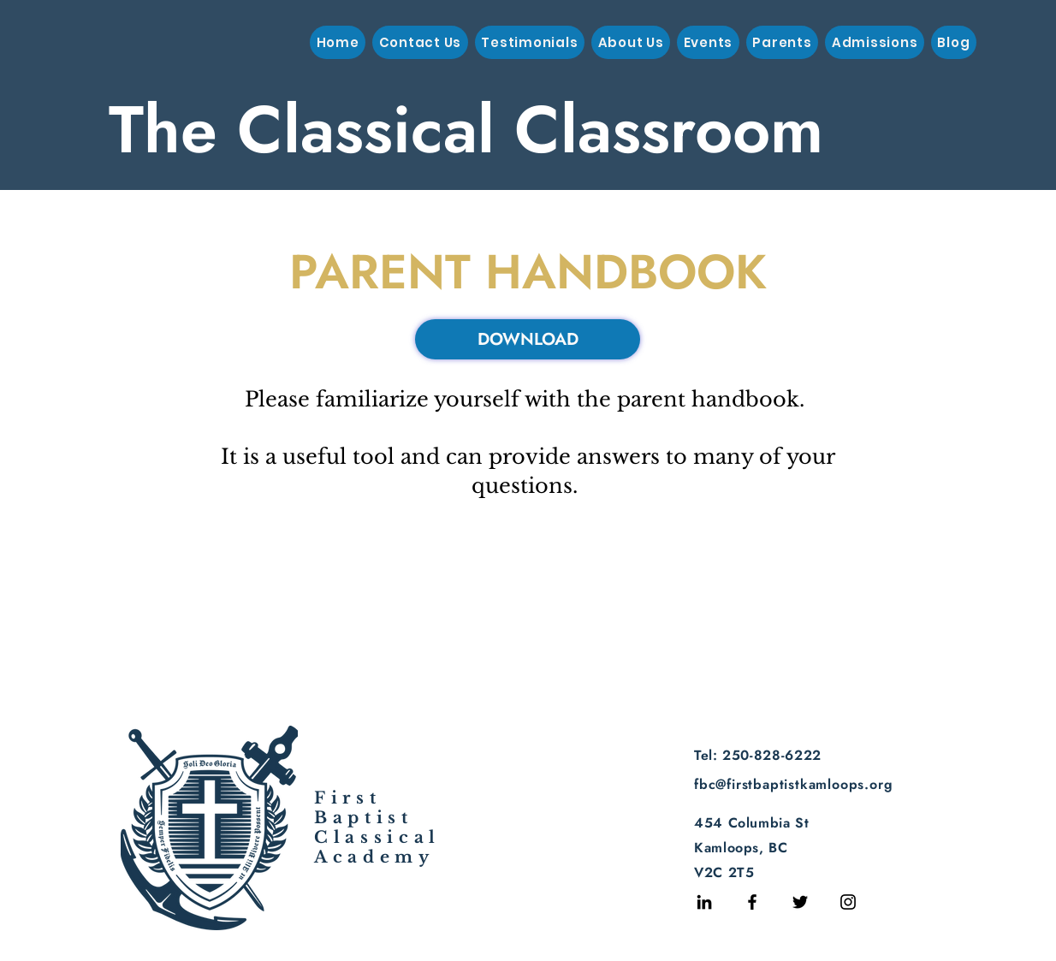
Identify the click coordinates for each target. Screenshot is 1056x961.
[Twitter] (800, 902)
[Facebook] (752, 902)
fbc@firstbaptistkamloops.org (793, 784)
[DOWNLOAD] (527, 339)
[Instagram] (848, 902)
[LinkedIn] (704, 902)
